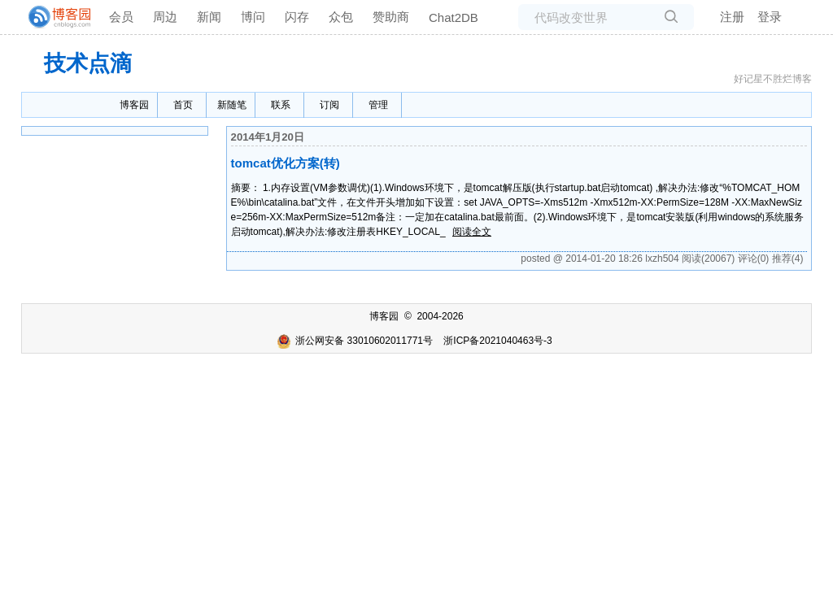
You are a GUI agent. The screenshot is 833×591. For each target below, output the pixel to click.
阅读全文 (471, 231)
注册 (732, 17)
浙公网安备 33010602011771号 (355, 340)
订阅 (329, 105)
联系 (280, 105)
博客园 (134, 105)
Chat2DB (453, 17)
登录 (769, 17)
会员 (121, 17)
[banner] (52, 17)
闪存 (297, 17)
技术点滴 (88, 63)
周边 (165, 17)
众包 (341, 17)
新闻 (209, 17)
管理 (378, 105)
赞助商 (391, 17)
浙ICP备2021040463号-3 (497, 340)
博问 (253, 17)
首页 (183, 105)
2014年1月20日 (267, 137)
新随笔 (231, 105)
